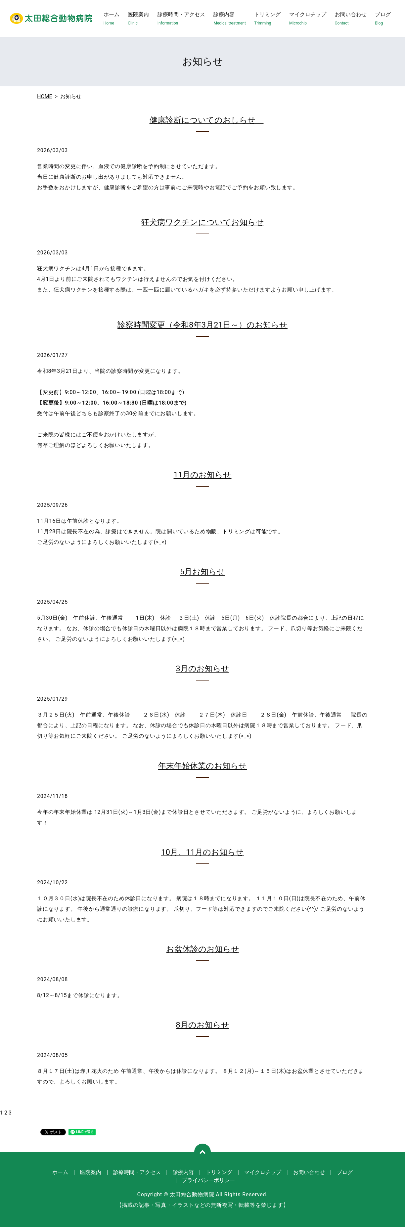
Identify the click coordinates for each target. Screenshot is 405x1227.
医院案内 (138, 18)
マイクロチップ (307, 18)
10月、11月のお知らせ (202, 852)
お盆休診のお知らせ (202, 949)
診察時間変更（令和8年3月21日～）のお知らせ (202, 324)
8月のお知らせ (202, 1025)
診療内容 (229, 18)
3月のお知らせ (202, 668)
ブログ (383, 18)
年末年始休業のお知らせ (202, 765)
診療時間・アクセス (181, 18)
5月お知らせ (202, 571)
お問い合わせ (351, 18)
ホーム (111, 18)
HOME (44, 96)
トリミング (267, 18)
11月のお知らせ (203, 474)
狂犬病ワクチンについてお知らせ (202, 222)
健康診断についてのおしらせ (207, 120)
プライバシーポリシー (208, 1180)
